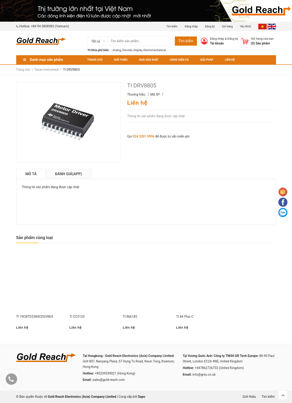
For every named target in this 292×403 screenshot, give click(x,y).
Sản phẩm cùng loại (34, 237)
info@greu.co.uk (204, 374)
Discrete (127, 50)
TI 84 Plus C (185, 316)
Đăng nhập (191, 26)
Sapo (141, 396)
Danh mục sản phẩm (46, 59)
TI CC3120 (77, 316)
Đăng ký (210, 26)
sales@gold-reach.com (108, 380)
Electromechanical (154, 50)
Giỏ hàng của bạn (262, 38)
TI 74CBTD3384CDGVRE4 (34, 316)
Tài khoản (217, 43)
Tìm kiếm (172, 26)
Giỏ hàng (227, 26)
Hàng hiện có (179, 59)
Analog (117, 50)
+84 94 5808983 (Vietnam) (50, 26)
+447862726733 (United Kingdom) (219, 368)
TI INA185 (130, 316)
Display (138, 50)
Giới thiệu (121, 59)
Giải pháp (206, 59)
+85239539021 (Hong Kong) (115, 373)
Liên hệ (230, 59)
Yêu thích (246, 26)
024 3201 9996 (143, 136)
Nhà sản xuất (148, 59)
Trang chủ (95, 59)
